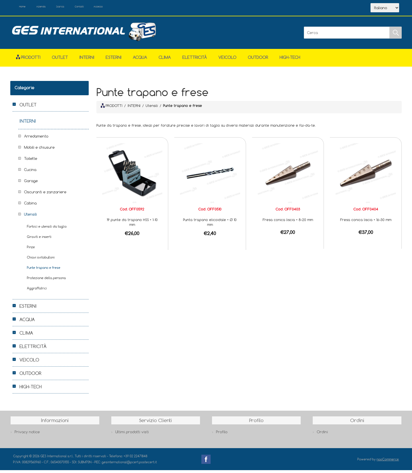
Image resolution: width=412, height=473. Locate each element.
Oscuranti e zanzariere (45, 195)
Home (27, 8)
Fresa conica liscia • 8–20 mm (288, 222)
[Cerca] (347, 35)
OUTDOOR (258, 60)
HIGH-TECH (290, 60)
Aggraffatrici (37, 291)
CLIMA (165, 60)
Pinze (31, 250)
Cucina (30, 172)
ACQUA (140, 60)
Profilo (221, 434)
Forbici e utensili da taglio (47, 229)
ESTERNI (113, 60)
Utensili (30, 217)
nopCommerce (388, 462)
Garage (31, 183)
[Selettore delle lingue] (385, 9)
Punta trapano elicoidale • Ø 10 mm (210, 225)
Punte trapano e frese (43, 271)
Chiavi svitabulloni (41, 260)
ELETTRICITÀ (194, 60)
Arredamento (36, 139)
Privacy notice (27, 434)
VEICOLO (227, 60)
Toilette (30, 161)
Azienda (52, 8)
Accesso (131, 8)
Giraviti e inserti (39, 240)
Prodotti (28, 60)
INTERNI (86, 60)
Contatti (106, 8)
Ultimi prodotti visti (132, 434)
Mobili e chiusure (39, 150)
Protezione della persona (46, 281)
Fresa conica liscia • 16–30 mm (365, 222)
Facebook (206, 462)
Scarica (79, 8)
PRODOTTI (111, 108)
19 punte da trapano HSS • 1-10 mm (132, 225)
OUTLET (60, 60)
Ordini (322, 434)
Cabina (30, 206)
